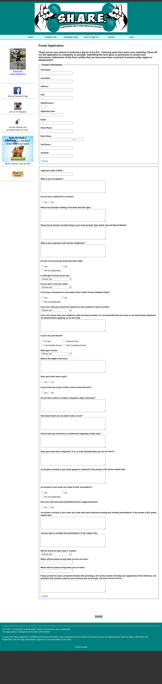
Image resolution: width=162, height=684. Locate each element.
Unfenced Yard (70, 353)
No (51, 205)
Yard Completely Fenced (74, 357)
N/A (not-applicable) (51, 280)
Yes (44, 205)
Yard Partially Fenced (52, 357)
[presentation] (62, 640)
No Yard (46, 353)
